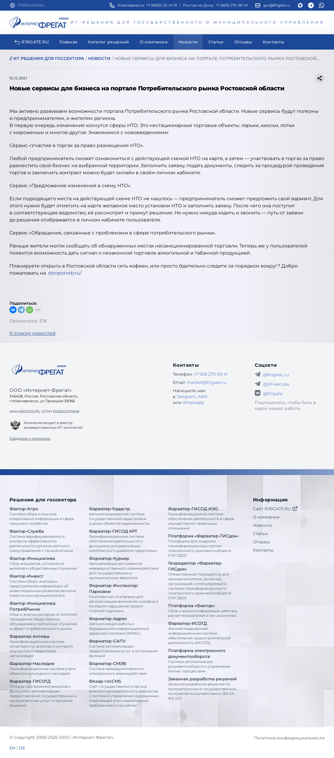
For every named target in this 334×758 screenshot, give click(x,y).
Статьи (260, 533)
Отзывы (261, 542)
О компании (266, 517)
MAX (202, 396)
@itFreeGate (276, 384)
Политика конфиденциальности (289, 738)
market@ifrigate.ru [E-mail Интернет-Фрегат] (206, 382)
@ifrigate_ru (276, 374)
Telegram (186, 396)
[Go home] (39, 370)
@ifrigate (272, 393)
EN (12, 748)
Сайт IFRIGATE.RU (275, 509)
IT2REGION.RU (31, 5)
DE (22, 748)
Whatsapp (193, 402)
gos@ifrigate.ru (276, 5)
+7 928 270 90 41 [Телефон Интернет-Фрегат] (211, 374)
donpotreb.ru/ (64, 273)
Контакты (263, 550)
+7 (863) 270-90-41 (231, 5)
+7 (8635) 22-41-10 (161, 5)
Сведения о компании (29, 438)
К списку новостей (32, 333)
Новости (262, 525)
